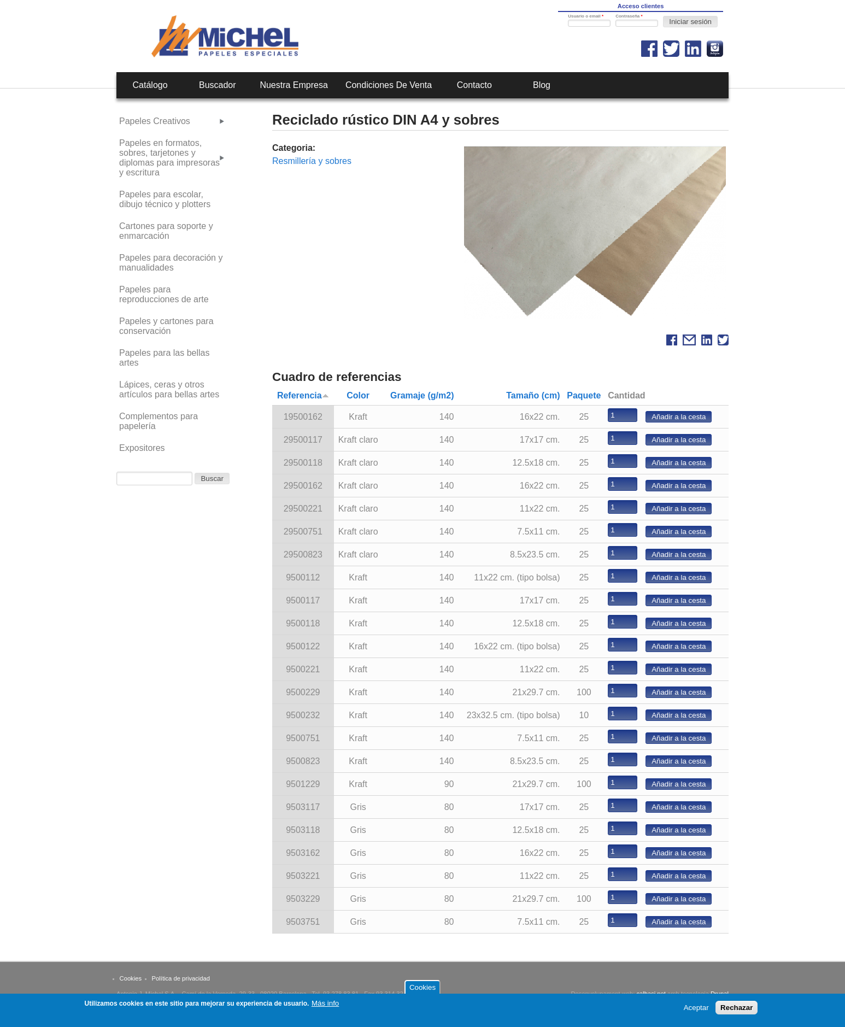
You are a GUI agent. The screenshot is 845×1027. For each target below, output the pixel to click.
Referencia (303, 395)
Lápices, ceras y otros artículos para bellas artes (169, 389)
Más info (325, 1006)
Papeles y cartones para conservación (166, 326)
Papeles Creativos (154, 121)
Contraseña (628, 16)
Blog (541, 85)
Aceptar (696, 1011)
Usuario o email (585, 16)
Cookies (131, 978)
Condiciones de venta (388, 85)
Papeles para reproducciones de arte (164, 294)
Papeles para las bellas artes (164, 357)
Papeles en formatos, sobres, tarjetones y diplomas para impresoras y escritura (169, 157)
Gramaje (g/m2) (422, 395)
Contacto (474, 85)
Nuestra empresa (294, 85)
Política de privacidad (181, 978)
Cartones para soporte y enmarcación (166, 230)
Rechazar (736, 1011)
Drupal (720, 993)
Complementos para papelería (158, 421)
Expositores (142, 448)
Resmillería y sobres (311, 161)
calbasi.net (651, 993)
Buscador (217, 85)
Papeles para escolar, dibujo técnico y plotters (164, 199)
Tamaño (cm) (533, 395)
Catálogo (150, 85)
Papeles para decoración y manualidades (170, 262)
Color (358, 395)
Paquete (584, 395)
